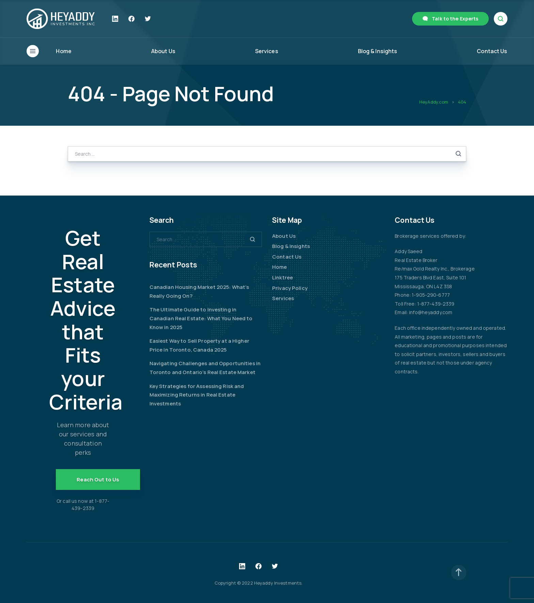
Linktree (282, 277)
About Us (163, 51)
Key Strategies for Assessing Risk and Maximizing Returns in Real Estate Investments (197, 395)
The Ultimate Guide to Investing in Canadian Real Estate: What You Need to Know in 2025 (201, 318)
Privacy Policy (290, 288)
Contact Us (492, 51)
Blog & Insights (377, 51)
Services (266, 51)
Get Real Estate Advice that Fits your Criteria (86, 320)
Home (64, 51)
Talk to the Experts (455, 18)
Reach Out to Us (98, 479)
